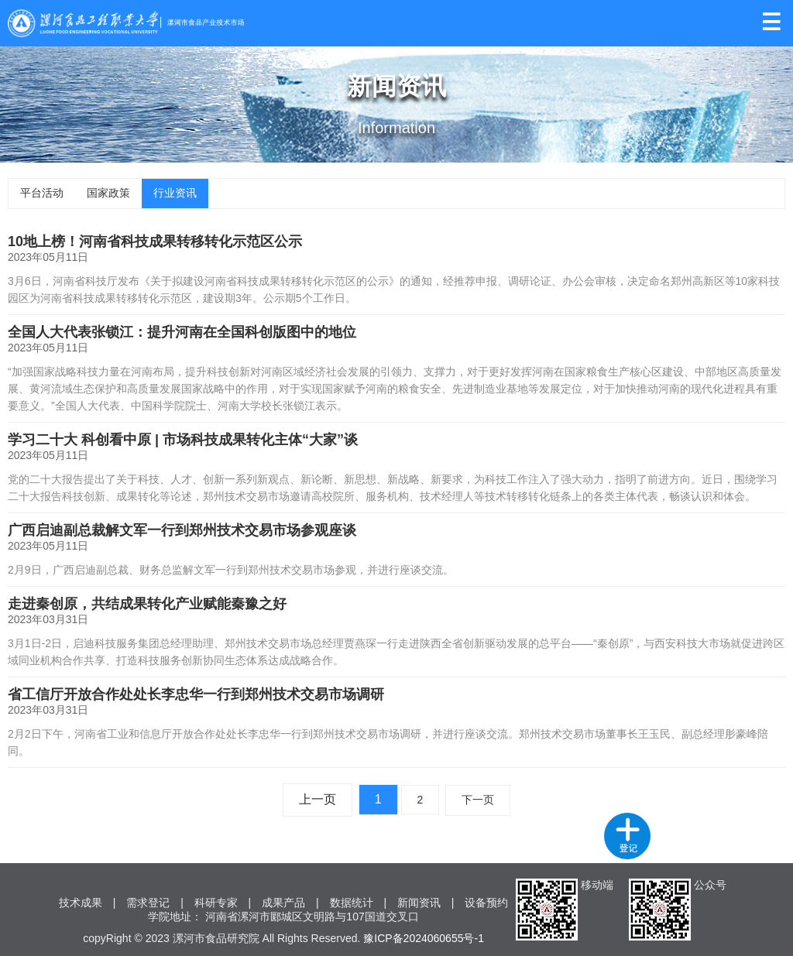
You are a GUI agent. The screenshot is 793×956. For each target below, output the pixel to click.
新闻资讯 (419, 902)
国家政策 (108, 193)
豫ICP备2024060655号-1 (423, 938)
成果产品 (283, 902)
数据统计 (351, 902)
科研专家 (216, 902)
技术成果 (80, 902)
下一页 (478, 799)
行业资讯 (175, 193)
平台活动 (42, 193)
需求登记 (148, 902)
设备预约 (486, 902)
